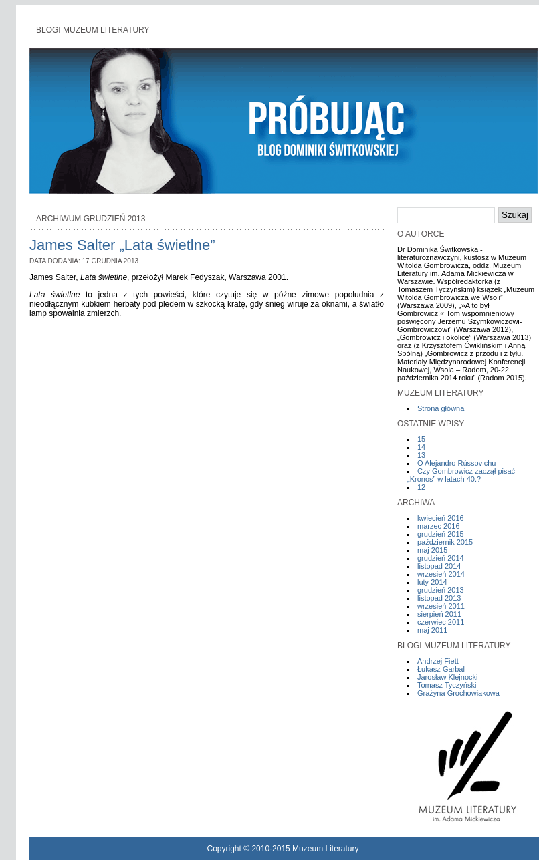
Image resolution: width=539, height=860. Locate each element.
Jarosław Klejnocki (447, 677)
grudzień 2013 (440, 590)
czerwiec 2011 (440, 622)
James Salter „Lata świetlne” (122, 245)
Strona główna (440, 408)
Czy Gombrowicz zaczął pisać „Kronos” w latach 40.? (461, 475)
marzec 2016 (438, 526)
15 (421, 439)
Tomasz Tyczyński (446, 685)
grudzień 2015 (440, 534)
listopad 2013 (439, 598)
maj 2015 (432, 550)
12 (421, 487)
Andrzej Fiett (438, 661)
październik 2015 (445, 542)
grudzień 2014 (440, 558)
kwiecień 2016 (440, 518)
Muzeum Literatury (325, 848)
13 (421, 455)
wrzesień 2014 (441, 574)
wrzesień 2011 (441, 606)
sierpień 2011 (439, 614)
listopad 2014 (439, 566)
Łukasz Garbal (441, 669)
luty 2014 (432, 582)
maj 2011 (432, 630)
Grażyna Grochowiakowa (458, 693)
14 (421, 447)
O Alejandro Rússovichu (456, 463)
